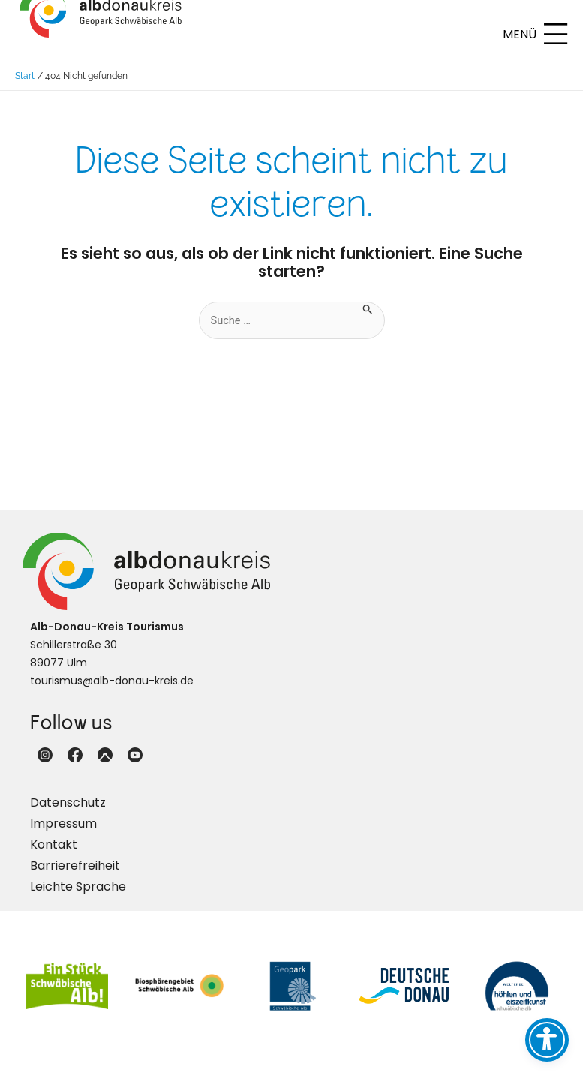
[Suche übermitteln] (368, 320)
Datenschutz (68, 814)
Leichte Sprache (78, 898)
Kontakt (53, 856)
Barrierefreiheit (75, 877)
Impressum (63, 835)
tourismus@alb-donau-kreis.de (112, 692)
